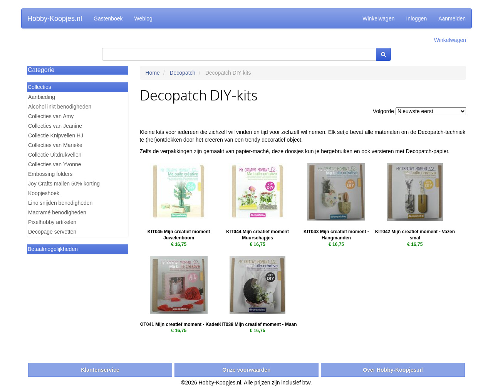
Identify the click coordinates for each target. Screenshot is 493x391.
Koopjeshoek (43, 193)
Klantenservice (100, 370)
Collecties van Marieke (55, 145)
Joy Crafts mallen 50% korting (64, 183)
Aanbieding (41, 97)
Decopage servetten (52, 232)
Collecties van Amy (51, 116)
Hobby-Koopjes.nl (54, 18)
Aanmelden (452, 18)
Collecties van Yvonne (54, 164)
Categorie (41, 70)
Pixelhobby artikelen (52, 222)
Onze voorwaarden (246, 370)
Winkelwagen (378, 18)
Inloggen (416, 18)
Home (153, 73)
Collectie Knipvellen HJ (55, 135)
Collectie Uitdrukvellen (55, 155)
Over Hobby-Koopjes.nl (393, 370)
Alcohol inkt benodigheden (59, 107)
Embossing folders (50, 174)
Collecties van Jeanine (55, 126)
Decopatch (182, 73)
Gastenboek (108, 18)
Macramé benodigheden (57, 212)
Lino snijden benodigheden (60, 203)
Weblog (143, 18)
